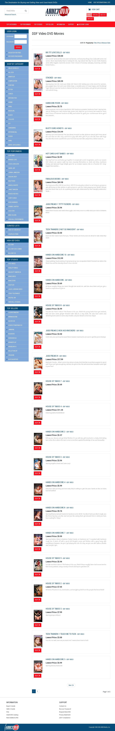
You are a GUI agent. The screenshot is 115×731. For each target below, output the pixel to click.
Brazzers (10, 281)
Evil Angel (11, 264)
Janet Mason (12, 189)
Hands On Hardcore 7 (56, 533)
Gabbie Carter (12, 206)
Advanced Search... (11, 14)
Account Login (82, 24)
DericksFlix (11, 338)
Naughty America (13, 272)
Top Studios (38, 24)
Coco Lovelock (12, 164)
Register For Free (14, 53)
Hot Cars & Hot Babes (56, 153)
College (10, 119)
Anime (9, 102)
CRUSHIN (10, 355)
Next (71, 685)
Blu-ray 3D (11, 253)
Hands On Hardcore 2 (56, 431)
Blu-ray (10, 245)
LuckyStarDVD (12, 312)
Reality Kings (12, 268)
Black (9, 115)
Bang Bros (11, 276)
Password (9, 42)
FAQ (7, 712)
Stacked (50, 77)
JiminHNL (10, 329)
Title (95, 43)
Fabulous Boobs (53, 179)
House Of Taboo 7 (54, 381)
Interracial (11, 132)
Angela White (12, 185)
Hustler (10, 285)
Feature (10, 85)
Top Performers (25, 24)
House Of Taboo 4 (54, 406)
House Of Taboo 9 (54, 558)
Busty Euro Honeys (55, 128)
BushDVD (10, 334)
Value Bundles (12, 68)
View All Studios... (13, 302)
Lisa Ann (10, 155)
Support (71, 24)
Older (9, 136)
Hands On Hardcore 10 (56, 255)
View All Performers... (15, 219)
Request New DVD (65, 712)
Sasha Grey (11, 177)
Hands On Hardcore (55, 280)
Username (9, 36)
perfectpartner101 (14, 325)
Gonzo (9, 94)
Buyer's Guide (10, 706)
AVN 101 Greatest (13, 230)
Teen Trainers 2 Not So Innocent (61, 229)
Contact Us (62, 706)
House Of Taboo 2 (54, 583)
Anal (9, 106)
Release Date (106, 43)
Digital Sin (11, 298)
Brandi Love (11, 160)
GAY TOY (90, 19)
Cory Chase (11, 198)
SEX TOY (103, 15)
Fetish (9, 89)
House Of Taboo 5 (54, 609)
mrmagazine (11, 317)
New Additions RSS (12, 718)
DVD (89, 15)
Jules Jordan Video (14, 289)
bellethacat (11, 351)
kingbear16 (11, 347)
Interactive (11, 98)
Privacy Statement (64, 715)
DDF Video (66, 53)
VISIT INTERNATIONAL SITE (101, 2)
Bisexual (10, 111)
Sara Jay (10, 168)
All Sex (10, 72)
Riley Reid (10, 181)
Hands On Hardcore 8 (56, 507)
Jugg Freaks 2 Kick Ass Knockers (61, 330)
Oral (9, 141)
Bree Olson (11, 215)
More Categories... (14, 145)
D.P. (8, 123)
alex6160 (10, 321)
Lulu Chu (10, 211)
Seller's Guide (10, 709)
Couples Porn (12, 234)
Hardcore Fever (53, 103)
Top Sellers (49, 24)
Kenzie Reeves (12, 194)
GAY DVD (95, 15)
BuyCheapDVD (12, 359)
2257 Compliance (64, 718)
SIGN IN (18, 47)
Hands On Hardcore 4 (56, 482)
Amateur (10, 77)
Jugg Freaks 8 (52, 356)
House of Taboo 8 (54, 305)
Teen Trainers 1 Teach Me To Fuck (61, 634)
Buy (37, 69)
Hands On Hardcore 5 (56, 659)
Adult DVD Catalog (12, 715)
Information (61, 24)
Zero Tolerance (13, 293)
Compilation (11, 81)
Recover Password (15, 56)
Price (99, 43)
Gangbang (11, 128)
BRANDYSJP (11, 342)
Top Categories (11, 24)
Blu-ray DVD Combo (14, 249)
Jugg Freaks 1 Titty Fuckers (58, 204)
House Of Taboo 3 (54, 457)
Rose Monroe (12, 202)
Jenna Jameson (13, 172)
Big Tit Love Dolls (54, 52)
